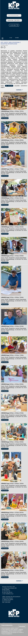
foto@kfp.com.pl (9, 593)
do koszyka (9, 85)
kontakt (17, 37)
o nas (10, 37)
